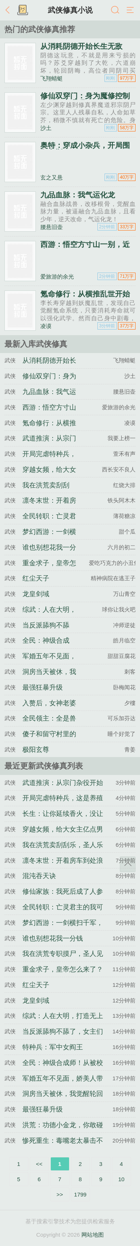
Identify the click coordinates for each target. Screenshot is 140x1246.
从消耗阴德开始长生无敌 (81, 46)
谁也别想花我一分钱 (52, 938)
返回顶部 (128, 864)
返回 (9, 10)
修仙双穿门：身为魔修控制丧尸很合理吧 (85, 99)
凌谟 (46, 326)
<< (39, 1164)
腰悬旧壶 (51, 227)
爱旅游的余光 (57, 276)
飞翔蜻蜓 (51, 78)
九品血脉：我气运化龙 (77, 195)
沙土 (46, 128)
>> (59, 1194)
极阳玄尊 (35, 749)
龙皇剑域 (35, 594)
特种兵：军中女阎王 (52, 1047)
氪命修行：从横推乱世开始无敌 (85, 297)
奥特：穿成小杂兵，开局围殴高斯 (85, 149)
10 (121, 1179)
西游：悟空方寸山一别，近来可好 (85, 248)
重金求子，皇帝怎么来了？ (62, 969)
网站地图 (92, 1234)
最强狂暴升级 (42, 687)
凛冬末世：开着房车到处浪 (62, 860)
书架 (22, 10)
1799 (80, 1194)
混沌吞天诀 (39, 876)
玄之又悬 (51, 177)
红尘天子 (35, 578)
